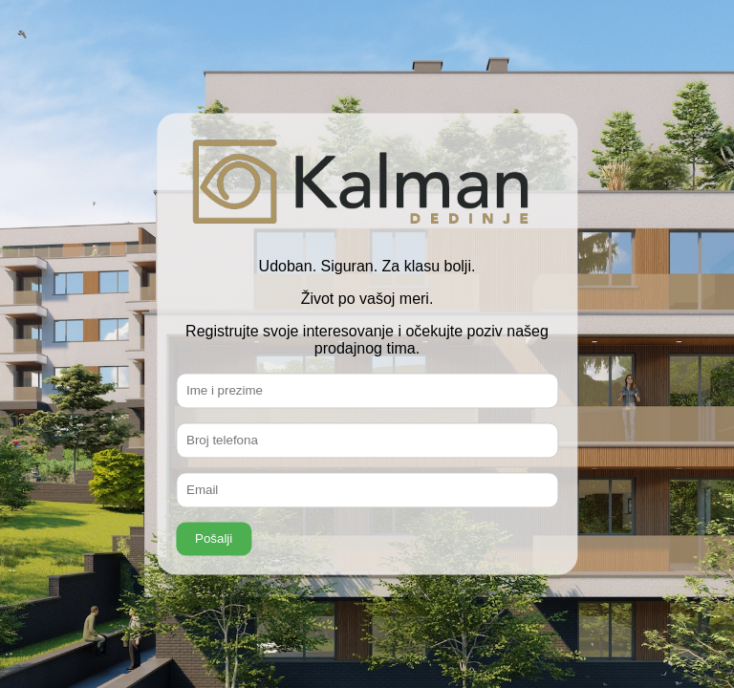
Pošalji (213, 539)
